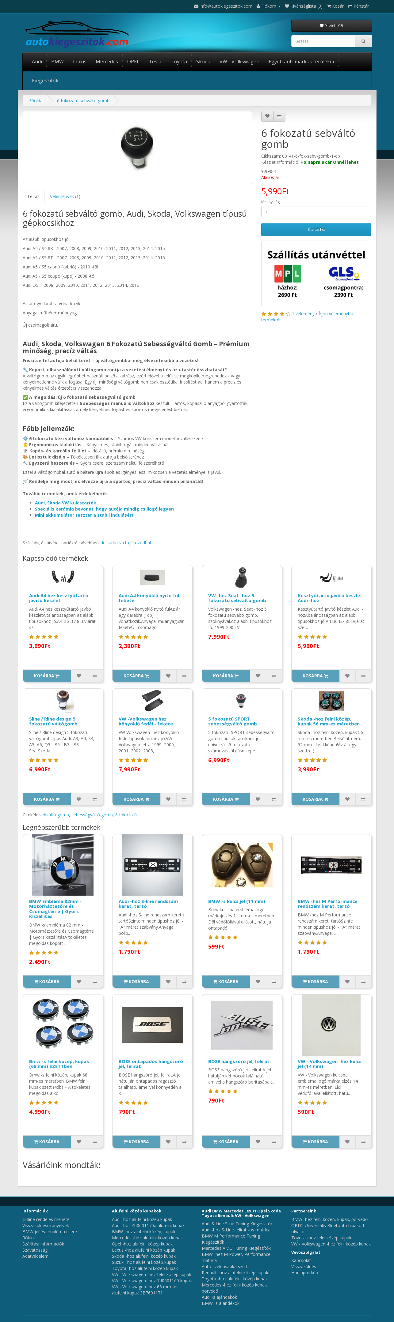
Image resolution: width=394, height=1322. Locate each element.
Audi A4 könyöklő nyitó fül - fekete (150, 598)
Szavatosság (35, 1250)
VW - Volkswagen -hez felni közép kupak (151, 1274)
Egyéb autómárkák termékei (301, 61)
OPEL (133, 61)
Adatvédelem (35, 1256)
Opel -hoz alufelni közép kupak (142, 1244)
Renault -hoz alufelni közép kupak (235, 1272)
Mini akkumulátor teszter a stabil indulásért (84, 515)
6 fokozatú (126, 815)
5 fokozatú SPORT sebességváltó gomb (232, 721)
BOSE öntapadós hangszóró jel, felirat (151, 1063)
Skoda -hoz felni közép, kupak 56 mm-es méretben (329, 721)
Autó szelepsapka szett (225, 1266)
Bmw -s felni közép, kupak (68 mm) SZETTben (59, 1063)
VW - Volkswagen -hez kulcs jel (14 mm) (329, 1063)
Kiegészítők (45, 80)
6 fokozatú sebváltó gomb (83, 100)
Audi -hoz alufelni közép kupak (142, 1219)
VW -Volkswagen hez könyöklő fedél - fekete (146, 721)
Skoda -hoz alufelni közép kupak (144, 1256)
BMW (57, 61)
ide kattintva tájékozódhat (125, 542)
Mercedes (107, 61)
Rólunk (29, 1238)
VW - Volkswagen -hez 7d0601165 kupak (152, 1280)
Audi (37, 61)
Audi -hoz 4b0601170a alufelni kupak (148, 1225)
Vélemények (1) (65, 196)
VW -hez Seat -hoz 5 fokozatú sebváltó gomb (237, 598)
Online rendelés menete (46, 1219)
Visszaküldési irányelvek (45, 1225)
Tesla (155, 61)
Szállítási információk (43, 1244)
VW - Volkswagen (239, 61)
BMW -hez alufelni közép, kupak (143, 1231)
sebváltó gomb (54, 815)
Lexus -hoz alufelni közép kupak (143, 1250)
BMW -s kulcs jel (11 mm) (236, 901)
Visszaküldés (303, 1266)
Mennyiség (270, 201)
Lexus (79, 61)
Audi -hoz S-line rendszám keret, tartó (148, 903)
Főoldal (36, 100)
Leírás (34, 196)
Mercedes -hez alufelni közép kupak (147, 1238)
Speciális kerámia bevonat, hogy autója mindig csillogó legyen (104, 509)
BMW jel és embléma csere (49, 1231)
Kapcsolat (301, 1260)
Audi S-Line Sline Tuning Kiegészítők (237, 1224)
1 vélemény (303, 313)
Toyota (178, 61)
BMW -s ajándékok (220, 1303)
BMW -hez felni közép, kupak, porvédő (329, 1219)
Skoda (203, 61)
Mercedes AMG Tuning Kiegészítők (236, 1248)
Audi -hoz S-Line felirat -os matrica (236, 1230)
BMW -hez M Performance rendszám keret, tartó (328, 903)
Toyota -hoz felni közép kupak (321, 1238)
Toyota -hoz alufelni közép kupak (145, 1268)
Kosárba (316, 229)
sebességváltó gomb (92, 815)
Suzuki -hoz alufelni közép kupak (144, 1262)
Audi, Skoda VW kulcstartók (65, 503)
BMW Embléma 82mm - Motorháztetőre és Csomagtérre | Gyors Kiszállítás (55, 908)
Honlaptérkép (304, 1272)
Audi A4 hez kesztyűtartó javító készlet (58, 598)
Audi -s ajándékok (219, 1297)
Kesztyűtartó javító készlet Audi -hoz (330, 598)
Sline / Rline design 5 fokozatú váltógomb (53, 721)
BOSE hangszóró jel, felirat (239, 1061)
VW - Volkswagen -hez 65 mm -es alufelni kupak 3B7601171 (145, 1290)
